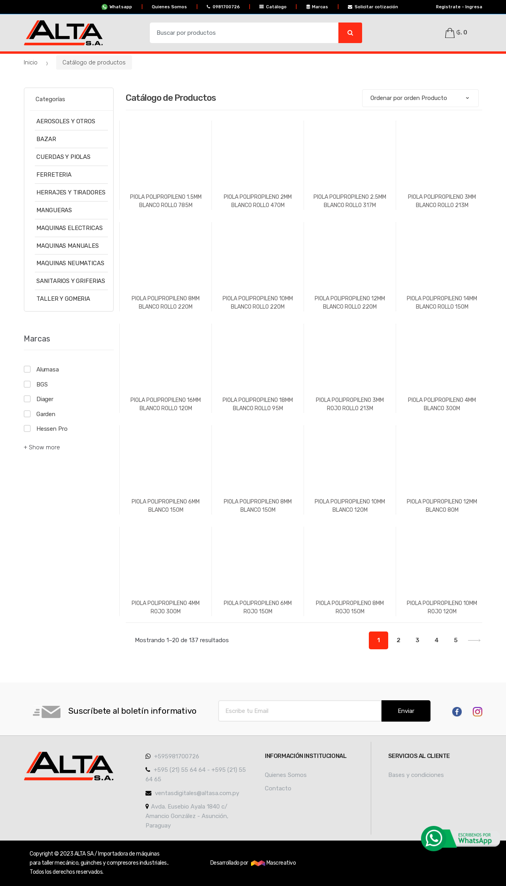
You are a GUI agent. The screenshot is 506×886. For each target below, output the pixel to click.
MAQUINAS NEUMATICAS (70, 263)
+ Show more (42, 447)
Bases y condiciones (416, 775)
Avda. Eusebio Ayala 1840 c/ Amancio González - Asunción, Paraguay (186, 816)
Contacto (278, 788)
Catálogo (273, 6)
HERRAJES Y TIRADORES (70, 192)
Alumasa (47, 369)
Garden (45, 414)
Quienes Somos (169, 6)
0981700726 (223, 6)
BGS (42, 384)
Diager (44, 399)
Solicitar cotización (373, 6)
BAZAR (46, 139)
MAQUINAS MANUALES (67, 245)
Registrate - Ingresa (456, 6)
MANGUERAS (54, 210)
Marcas (317, 6)
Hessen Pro (52, 428)
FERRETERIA (54, 174)
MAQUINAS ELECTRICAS (69, 228)
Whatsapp (117, 7)
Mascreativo (273, 863)
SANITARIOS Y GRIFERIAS (70, 281)
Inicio (31, 62)
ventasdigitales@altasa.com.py (192, 793)
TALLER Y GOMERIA (63, 298)
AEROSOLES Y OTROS (65, 121)
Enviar (406, 710)
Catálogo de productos (94, 62)
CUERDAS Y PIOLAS (63, 156)
